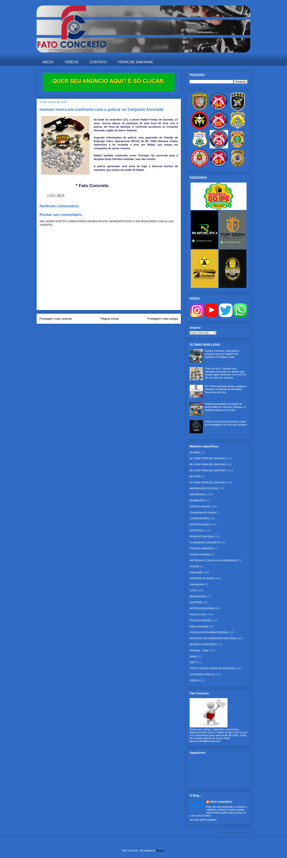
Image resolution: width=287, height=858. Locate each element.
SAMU (193, 656)
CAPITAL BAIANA (200, 506)
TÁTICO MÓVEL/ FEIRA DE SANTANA (212, 668)
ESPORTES (197, 530)
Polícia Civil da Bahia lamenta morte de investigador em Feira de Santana (226, 423)
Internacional (197, 584)
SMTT (193, 662)
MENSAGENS (198, 596)
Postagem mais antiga (163, 318)
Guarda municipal (200, 554)
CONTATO (98, 62)
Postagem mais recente (56, 318)
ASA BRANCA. (198, 494)
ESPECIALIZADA (200, 524)
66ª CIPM (195, 476)
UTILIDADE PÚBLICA (202, 674)
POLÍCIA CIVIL (198, 614)
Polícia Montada (199, 626)
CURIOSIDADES (199, 518)
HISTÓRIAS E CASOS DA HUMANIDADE (214, 560)
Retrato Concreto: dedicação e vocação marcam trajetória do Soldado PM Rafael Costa (222, 353)
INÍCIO (47, 62)
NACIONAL (196, 602)
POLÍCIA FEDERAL (201, 620)
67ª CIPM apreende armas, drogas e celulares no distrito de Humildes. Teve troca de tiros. (226, 389)
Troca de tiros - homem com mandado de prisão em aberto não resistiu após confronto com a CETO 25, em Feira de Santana (225, 373)
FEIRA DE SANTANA (135, 62)
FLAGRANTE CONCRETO (205, 542)
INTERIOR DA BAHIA (202, 578)
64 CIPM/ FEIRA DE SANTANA (207, 458)
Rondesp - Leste (199, 650)
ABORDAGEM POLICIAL (204, 488)
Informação (196, 572)
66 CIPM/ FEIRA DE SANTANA (207, 470)
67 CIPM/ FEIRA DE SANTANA (207, 482)
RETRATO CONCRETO (203, 644)
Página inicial (110, 318)
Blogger (160, 850)
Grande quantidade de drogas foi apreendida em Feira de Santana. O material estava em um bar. (225, 407)
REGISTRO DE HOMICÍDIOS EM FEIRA (213, 638)
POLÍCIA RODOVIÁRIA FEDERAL (209, 632)
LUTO (193, 590)
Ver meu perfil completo (203, 819)
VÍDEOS (72, 62)
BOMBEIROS (197, 500)
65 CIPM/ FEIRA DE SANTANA (207, 464)
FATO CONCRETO (221, 801)
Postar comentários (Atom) (113, 331)
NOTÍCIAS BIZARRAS (202, 608)
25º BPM (195, 452)
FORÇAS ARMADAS (202, 548)
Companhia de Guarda (203, 512)
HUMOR (194, 566)
